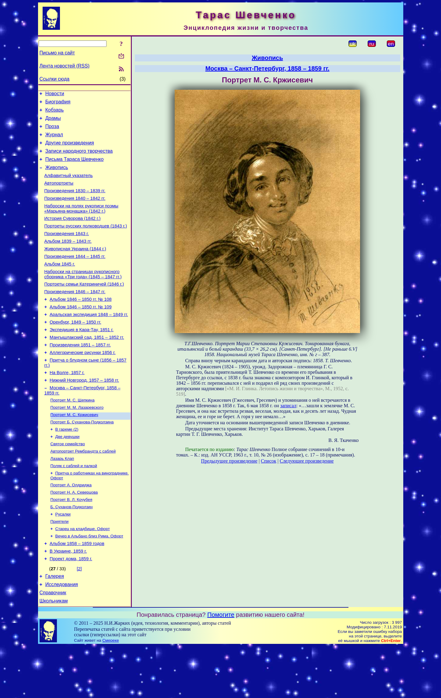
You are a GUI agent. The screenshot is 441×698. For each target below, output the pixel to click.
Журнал (54, 140)
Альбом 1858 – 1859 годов (77, 589)
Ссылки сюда (55, 79)
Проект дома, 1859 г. (71, 606)
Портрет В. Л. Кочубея (72, 542)
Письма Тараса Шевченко (74, 167)
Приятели (60, 565)
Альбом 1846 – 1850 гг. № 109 (81, 331)
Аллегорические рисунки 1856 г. (83, 382)
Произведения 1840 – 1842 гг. (75, 211)
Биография (58, 103)
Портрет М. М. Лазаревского (77, 442)
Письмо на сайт (57, 52)
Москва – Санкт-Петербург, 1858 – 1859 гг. (267, 68)
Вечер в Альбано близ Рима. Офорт (89, 581)
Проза (52, 131)
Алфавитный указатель (68, 185)
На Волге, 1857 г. (67, 404)
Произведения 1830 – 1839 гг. (75, 202)
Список (268, 461)
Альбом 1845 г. (59, 284)
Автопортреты (59, 194)
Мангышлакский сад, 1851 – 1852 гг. (87, 365)
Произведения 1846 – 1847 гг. (75, 314)
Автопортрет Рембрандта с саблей (83, 490)
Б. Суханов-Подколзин (72, 549)
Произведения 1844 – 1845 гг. (75, 275)
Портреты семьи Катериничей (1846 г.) (84, 306)
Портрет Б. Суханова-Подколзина (82, 458)
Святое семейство (68, 482)
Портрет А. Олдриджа (71, 526)
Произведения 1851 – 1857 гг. (80, 374)
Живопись (56, 176)
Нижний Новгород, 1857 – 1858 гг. (84, 413)
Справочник (53, 643)
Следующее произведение (307, 461)
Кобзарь (54, 112)
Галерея (54, 625)
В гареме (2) (67, 466)
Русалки (63, 557)
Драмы (53, 121)
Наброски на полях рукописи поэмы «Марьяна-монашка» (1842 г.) (81, 222)
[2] (79, 616)
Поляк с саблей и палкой (74, 505)
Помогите (220, 666)
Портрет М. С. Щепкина (73, 434)
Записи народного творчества (79, 158)
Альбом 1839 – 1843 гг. (68, 258)
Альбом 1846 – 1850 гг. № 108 (81, 323)
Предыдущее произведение (229, 461)
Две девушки (67, 474)
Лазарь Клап (62, 497)
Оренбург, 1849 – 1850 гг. (75, 348)
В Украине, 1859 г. (68, 598)
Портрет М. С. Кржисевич (74, 450)
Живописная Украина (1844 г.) (75, 267)
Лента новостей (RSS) (65, 65)
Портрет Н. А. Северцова (74, 534)
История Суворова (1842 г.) (72, 233)
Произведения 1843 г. (66, 250)
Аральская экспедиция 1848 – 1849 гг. (89, 340)
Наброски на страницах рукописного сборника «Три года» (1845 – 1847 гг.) (83, 295)
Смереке (110, 692)
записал (288, 405)
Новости (54, 94)
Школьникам (54, 652)
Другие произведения (69, 149)
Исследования (61, 634)
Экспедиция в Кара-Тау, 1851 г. (82, 357)
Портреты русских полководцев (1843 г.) (85, 241)
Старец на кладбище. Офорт (82, 573)
